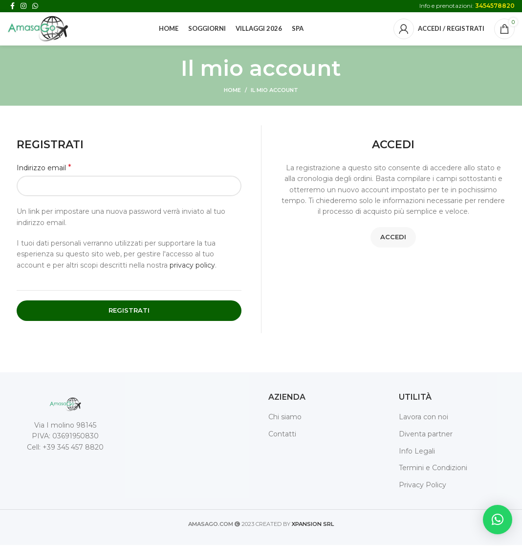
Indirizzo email (44, 168)
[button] (497, 519)
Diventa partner (426, 435)
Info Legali (417, 452)
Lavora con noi (423, 417)
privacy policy (192, 266)
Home (232, 91)
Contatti (282, 435)
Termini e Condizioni (433, 468)
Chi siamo (285, 417)
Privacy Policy (422, 485)
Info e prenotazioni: (467, 5)
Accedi (393, 238)
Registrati (129, 311)
